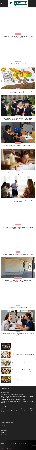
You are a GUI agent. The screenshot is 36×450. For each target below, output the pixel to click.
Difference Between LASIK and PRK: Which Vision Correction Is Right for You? (18, 334)
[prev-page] (17, 337)
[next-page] (19, 337)
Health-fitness (18, 197)
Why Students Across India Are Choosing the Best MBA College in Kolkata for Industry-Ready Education (18, 119)
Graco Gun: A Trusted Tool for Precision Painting (18, 307)
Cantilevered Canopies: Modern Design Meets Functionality (18, 254)
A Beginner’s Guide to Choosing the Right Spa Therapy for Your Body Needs (18, 173)
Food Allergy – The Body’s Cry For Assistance (22, 379)
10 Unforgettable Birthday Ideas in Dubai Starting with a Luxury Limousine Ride (18, 227)
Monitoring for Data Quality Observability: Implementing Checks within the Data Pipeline (18, 64)
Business (18, 88)
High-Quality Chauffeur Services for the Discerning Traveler (13, 399)
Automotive (17, 224)
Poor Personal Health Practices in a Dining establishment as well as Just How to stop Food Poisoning (22, 371)
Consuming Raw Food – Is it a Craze (20, 362)
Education (18, 61)
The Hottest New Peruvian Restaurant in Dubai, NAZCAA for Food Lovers (22, 346)
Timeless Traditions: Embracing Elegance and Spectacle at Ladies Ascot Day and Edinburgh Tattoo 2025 (17, 397)
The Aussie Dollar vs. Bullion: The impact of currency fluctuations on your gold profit (18, 91)
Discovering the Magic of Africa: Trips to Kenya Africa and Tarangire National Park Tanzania (17, 402)
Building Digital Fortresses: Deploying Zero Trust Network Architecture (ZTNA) (18, 37)
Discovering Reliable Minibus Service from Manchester (12, 394)
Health (17, 331)
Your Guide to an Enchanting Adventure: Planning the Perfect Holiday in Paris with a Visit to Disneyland (17, 392)
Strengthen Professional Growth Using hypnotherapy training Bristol (18, 200)
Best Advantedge (26, 443)
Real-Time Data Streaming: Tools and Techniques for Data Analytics (18, 146)
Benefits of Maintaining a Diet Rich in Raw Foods (23, 354)
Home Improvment (18, 277)
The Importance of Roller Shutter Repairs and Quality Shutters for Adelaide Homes (18, 281)
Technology (17, 34)
